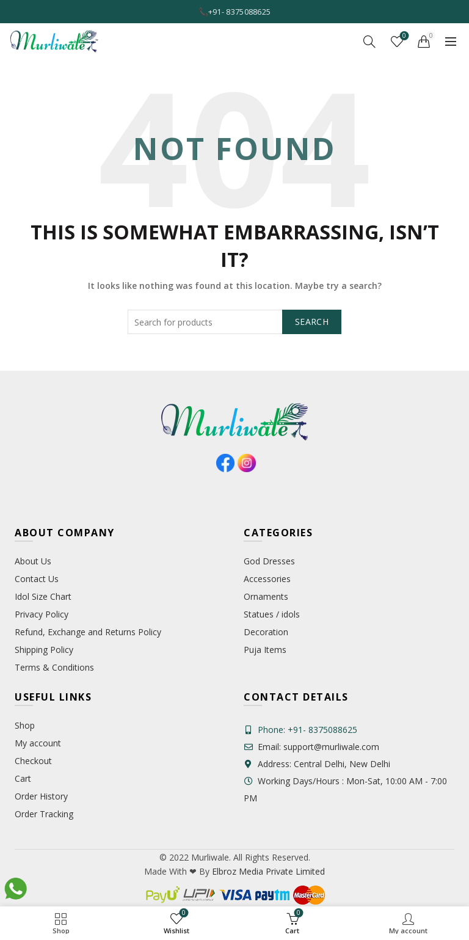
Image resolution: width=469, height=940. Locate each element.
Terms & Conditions (54, 667)
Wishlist (403, 36)
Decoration (266, 632)
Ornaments (266, 596)
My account (38, 743)
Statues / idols (272, 614)
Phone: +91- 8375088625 (307, 729)
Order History (41, 796)
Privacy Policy (41, 614)
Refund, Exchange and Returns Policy (88, 632)
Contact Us (37, 579)
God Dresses (269, 561)
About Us (33, 561)
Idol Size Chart (43, 596)
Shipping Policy (44, 649)
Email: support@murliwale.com (311, 746)
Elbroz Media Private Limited (267, 871)
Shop (25, 725)
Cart (23, 778)
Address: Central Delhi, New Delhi (317, 764)
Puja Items (265, 649)
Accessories (267, 579)
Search (312, 321)
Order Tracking (44, 814)
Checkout (33, 761)
